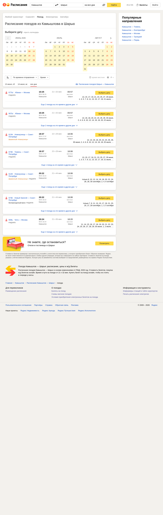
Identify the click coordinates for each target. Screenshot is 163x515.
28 (34, 60)
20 (29, 56)
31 (64, 64)
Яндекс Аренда (48, 311)
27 (29, 60)
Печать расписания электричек (136, 294)
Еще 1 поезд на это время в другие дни (59, 165)
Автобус (64, 17)
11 (20, 51)
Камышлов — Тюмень (131, 27)
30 (12, 64)
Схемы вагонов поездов (61, 294)
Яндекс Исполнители (87, 311)
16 (12, 56)
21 (34, 56)
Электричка (52, 17)
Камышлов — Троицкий (132, 37)
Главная (9, 283)
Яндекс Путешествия (66, 311)
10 (16, 51)
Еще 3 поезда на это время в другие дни (59, 211)
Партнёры (38, 305)
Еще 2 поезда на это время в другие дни (59, 104)
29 (7, 64)
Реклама (74, 305)
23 (12, 60)
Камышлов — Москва (131, 33)
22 (7, 60)
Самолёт (30, 17)
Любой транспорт (14, 17)
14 (34, 51)
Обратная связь (61, 305)
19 (25, 56)
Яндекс (154, 305)
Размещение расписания (16, 291)
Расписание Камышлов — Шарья (40, 283)
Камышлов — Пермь (130, 40)
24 (16, 60)
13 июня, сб (10, 84)
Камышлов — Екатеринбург (133, 30)
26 (25, 60)
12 (25, 51)
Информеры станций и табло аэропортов (140, 291)
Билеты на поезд (59, 291)
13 (29, 51)
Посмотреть (104, 243)
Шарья (70, 96)
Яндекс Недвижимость (29, 311)
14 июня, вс (22, 84)
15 (7, 56)
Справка (48, 305)
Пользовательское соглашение (18, 305)
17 (16, 56)
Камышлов (42, 96)
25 (20, 60)
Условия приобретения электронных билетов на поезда (75, 297)
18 (20, 56)
